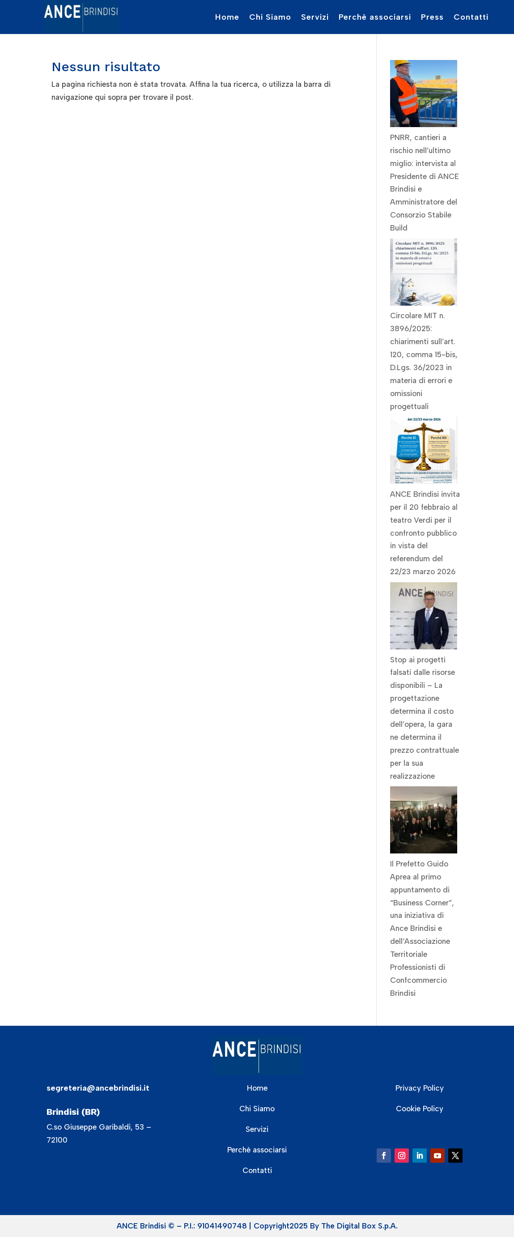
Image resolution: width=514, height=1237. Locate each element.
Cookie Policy (419, 1108)
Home (227, 17)
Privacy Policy (419, 1087)
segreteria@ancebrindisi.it (98, 1088)
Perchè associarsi (375, 17)
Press (432, 17)
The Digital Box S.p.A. (359, 1225)
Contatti (471, 17)
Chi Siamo (270, 17)
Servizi (315, 17)
